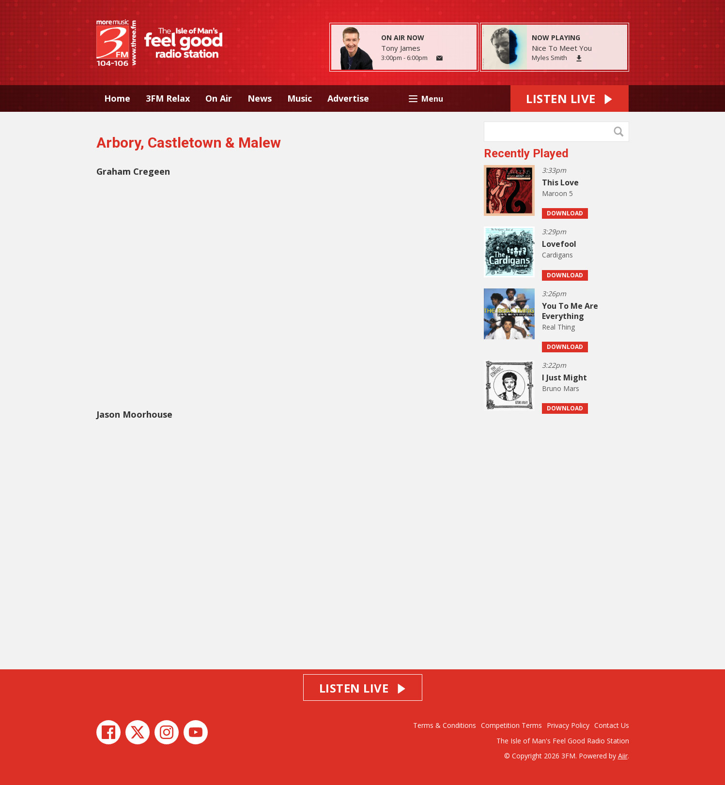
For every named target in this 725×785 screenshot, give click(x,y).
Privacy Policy (568, 725)
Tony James (400, 48)
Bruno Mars (560, 388)
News (259, 98)
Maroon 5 (557, 193)
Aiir (623, 755)
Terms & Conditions (444, 725)
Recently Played (526, 153)
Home (117, 98)
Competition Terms (511, 725)
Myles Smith (549, 57)
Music (299, 98)
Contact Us (611, 725)
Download (565, 213)
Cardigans (557, 254)
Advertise (348, 98)
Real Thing (558, 327)
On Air (218, 98)
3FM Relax (168, 98)
